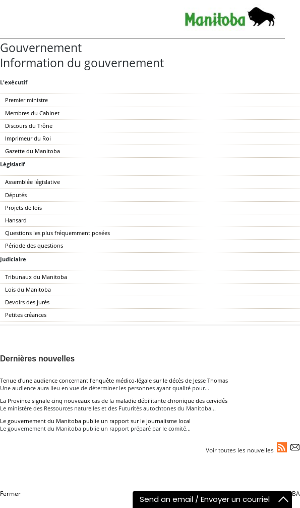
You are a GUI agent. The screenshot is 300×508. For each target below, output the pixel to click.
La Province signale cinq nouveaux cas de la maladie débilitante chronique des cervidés (113, 400)
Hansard (16, 220)
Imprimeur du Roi (28, 138)
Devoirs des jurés (27, 302)
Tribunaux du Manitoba (36, 277)
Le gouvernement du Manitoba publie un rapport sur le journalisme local (95, 421)
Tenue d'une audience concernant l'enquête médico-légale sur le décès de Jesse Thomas (114, 380)
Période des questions (34, 245)
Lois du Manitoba (28, 289)
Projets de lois (23, 207)
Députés (16, 195)
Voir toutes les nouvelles (240, 450)
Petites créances (25, 314)
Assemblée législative (32, 182)
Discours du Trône (28, 125)
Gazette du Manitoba (32, 151)
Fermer (10, 493)
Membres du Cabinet (32, 113)
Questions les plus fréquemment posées (57, 233)
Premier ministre (26, 100)
